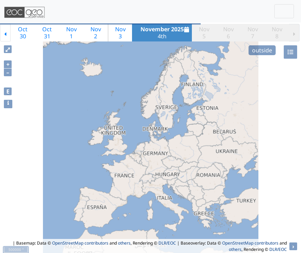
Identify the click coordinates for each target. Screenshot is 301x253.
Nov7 (252, 32)
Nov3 (120, 32)
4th (165, 32)
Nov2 (95, 32)
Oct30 (22, 32)
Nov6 (228, 32)
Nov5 (204, 32)
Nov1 (71, 32)
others (124, 243)
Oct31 (47, 32)
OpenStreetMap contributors (80, 243)
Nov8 (277, 32)
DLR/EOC (167, 243)
